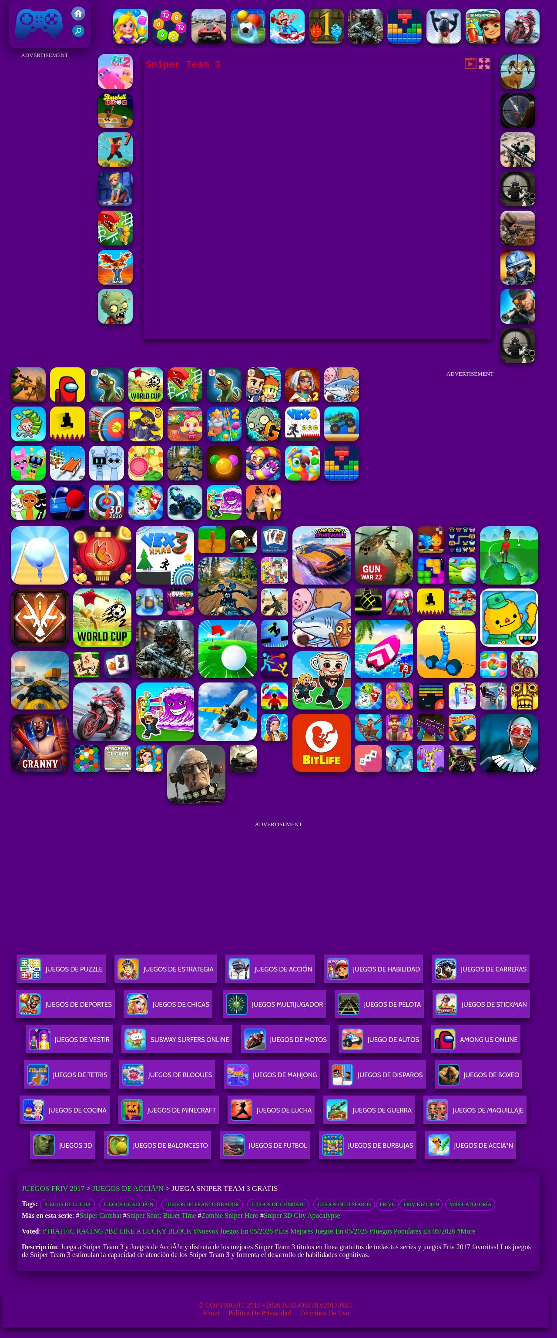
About (211, 1313)
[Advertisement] (45, 191)
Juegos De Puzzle (61, 972)
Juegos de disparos (344, 1204)
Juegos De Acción (270, 972)
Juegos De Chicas (168, 1008)
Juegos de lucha (67, 1204)
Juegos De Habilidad (373, 972)
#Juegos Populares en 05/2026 (412, 1231)
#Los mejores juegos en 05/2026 (321, 1231)
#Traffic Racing (73, 1231)
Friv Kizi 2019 (421, 1204)
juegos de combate (278, 1204)
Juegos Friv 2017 (39, 24)
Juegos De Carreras (481, 972)
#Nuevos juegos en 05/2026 (233, 1231)
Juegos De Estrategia (165, 972)
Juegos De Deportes (65, 1008)
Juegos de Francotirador (202, 1204)
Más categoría (470, 1204)
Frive (387, 1204)
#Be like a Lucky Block (148, 1231)
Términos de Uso (324, 1313)
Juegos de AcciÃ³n (128, 1188)
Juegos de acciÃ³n (128, 1204)
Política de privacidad (259, 1313)
